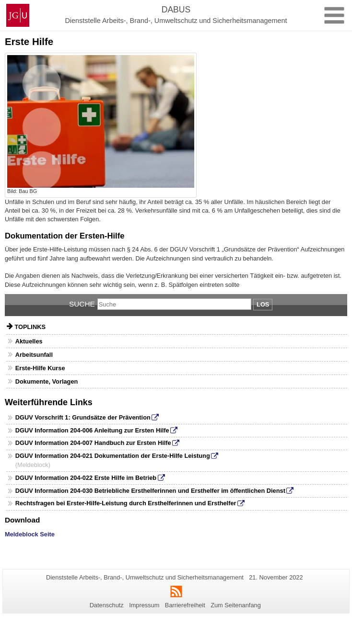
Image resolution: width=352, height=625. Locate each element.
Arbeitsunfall (34, 354)
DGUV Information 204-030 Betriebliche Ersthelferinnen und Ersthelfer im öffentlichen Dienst (150, 490)
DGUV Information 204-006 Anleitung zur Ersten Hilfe (92, 430)
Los (263, 304)
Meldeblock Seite (30, 534)
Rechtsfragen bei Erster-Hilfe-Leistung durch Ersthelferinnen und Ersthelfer (125, 503)
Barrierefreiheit (185, 605)
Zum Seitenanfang (236, 605)
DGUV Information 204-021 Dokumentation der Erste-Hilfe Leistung (112, 455)
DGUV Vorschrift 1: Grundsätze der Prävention (83, 417)
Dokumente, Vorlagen (46, 381)
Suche (82, 304)
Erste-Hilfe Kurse (40, 368)
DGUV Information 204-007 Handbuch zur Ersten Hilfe (93, 442)
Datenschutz (107, 605)
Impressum (144, 605)
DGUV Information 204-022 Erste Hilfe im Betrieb (85, 477)
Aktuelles (29, 341)
